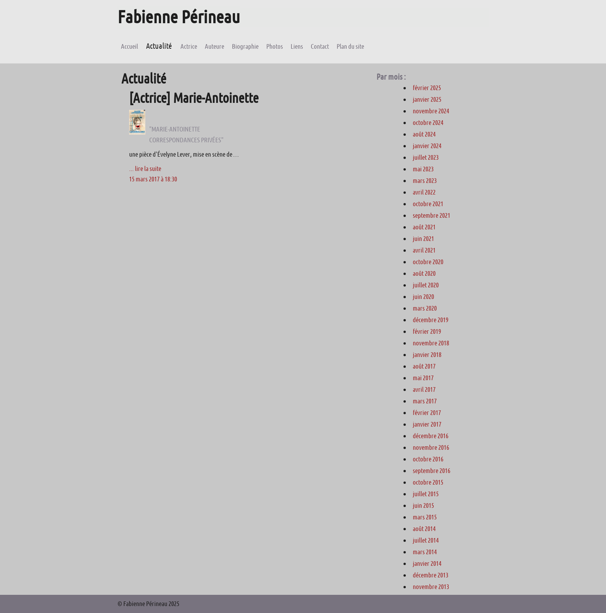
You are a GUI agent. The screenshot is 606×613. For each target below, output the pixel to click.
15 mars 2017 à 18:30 (153, 179)
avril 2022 (424, 192)
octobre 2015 (428, 482)
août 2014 (424, 528)
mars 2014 (425, 552)
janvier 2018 (427, 354)
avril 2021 (424, 250)
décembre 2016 (430, 436)
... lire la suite (145, 168)
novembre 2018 (431, 343)
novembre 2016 (431, 447)
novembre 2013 (431, 586)
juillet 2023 (426, 157)
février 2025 (427, 88)
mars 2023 (425, 180)
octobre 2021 (428, 204)
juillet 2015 (426, 494)
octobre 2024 (428, 122)
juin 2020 (423, 296)
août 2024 (424, 134)
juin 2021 (423, 238)
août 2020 (424, 273)
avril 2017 (424, 389)
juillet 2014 (426, 540)
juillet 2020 (426, 285)
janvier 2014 (427, 563)
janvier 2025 (427, 99)
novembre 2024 (431, 111)
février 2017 (427, 412)
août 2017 (424, 366)
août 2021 (424, 227)
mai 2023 (423, 169)
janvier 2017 (427, 424)
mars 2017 (425, 401)
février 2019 (427, 331)
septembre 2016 (431, 470)
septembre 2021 (431, 215)
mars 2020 (425, 308)
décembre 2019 (430, 320)
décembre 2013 (430, 575)
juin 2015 (423, 505)
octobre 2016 (428, 459)
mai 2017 (423, 378)
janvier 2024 (427, 146)
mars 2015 (425, 517)
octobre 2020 (428, 262)
